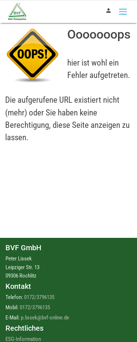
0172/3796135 (39, 297)
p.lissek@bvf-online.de (45, 317)
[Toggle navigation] (123, 11)
